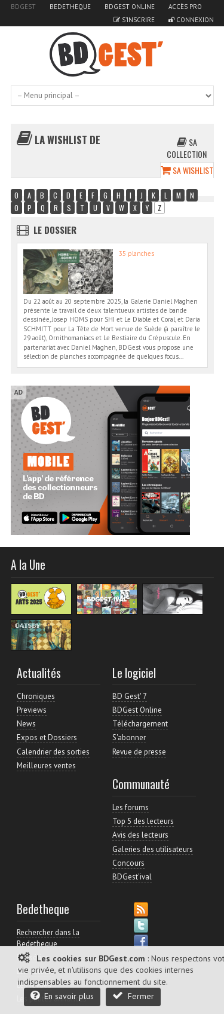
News (26, 724)
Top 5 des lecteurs (143, 821)
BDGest (23, 6)
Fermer (133, 995)
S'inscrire (134, 20)
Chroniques (36, 696)
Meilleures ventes (46, 765)
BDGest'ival (132, 877)
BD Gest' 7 (129, 696)
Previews (32, 710)
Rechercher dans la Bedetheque (48, 937)
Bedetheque (70, 6)
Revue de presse (139, 752)
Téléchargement (140, 724)
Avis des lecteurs (140, 835)
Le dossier (54, 229)
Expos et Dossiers (47, 737)
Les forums (130, 807)
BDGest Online (130, 6)
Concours (128, 863)
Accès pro (185, 6)
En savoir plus (62, 995)
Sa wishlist (187, 170)
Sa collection (187, 148)
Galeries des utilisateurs (152, 849)
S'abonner (129, 737)
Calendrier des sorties (53, 752)
